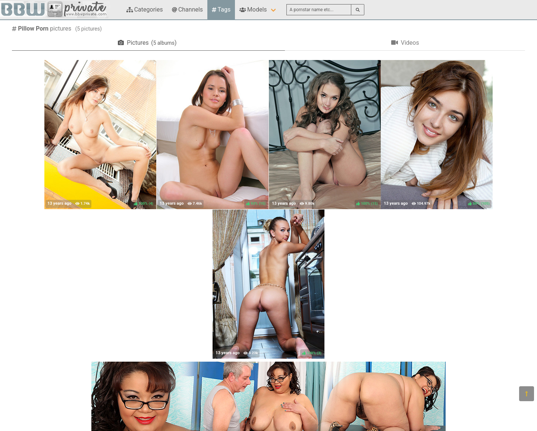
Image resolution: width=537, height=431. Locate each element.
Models (253, 9)
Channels (187, 9)
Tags (221, 9)
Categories (144, 9)
